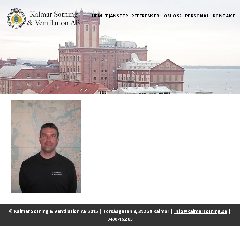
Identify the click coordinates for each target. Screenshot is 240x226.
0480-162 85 (120, 219)
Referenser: (146, 16)
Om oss (173, 16)
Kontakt (224, 16)
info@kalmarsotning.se (200, 211)
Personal (197, 16)
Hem (97, 16)
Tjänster (116, 16)
